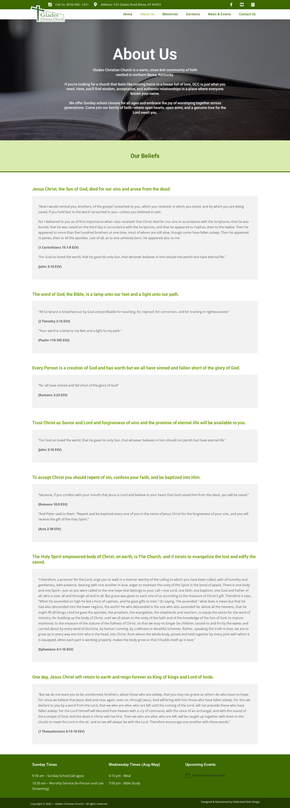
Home (127, 14)
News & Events (219, 14)
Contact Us (247, 14)
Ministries (170, 14)
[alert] (221, 775)
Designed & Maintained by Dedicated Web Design (230, 802)
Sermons (193, 14)
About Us (147, 14)
